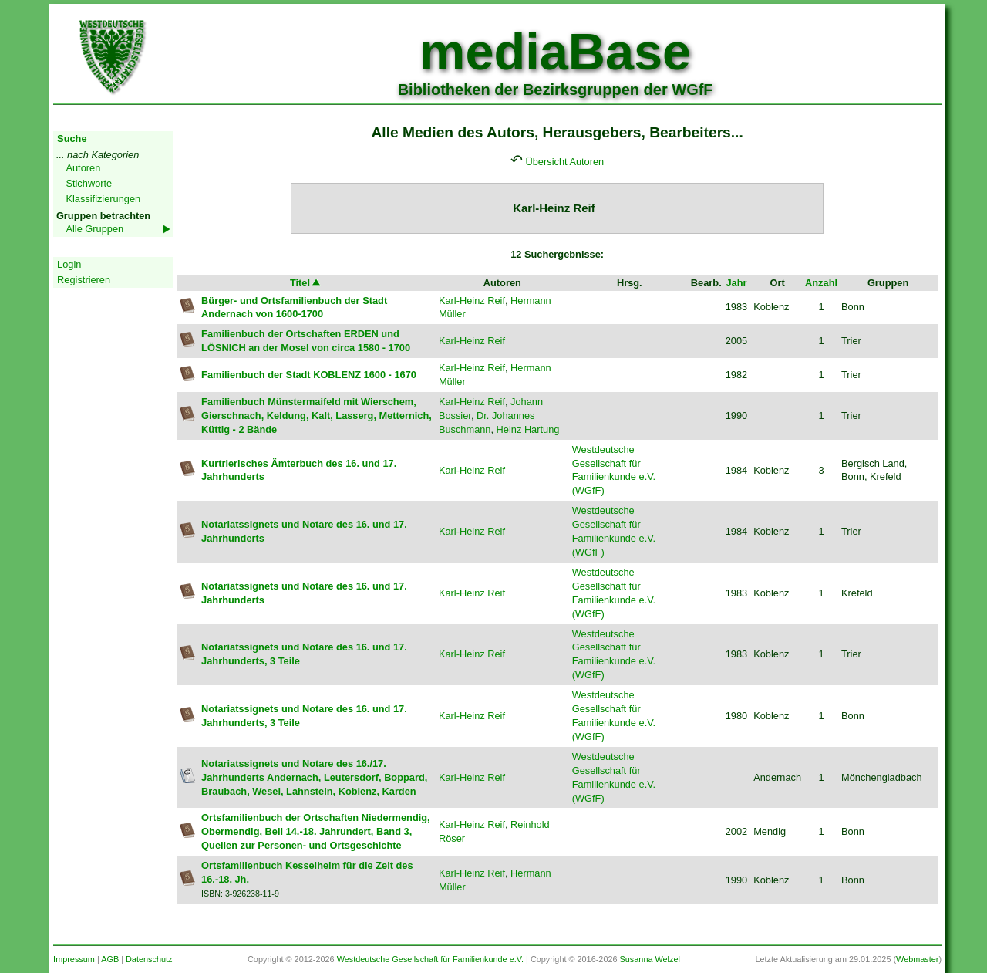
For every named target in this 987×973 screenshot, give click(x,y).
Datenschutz (149, 959)
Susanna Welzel (650, 959)
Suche (71, 138)
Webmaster (917, 959)
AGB (110, 959)
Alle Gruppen (94, 229)
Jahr (736, 283)
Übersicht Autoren (565, 161)
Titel (306, 283)
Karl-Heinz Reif (472, 300)
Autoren (83, 168)
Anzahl (821, 283)
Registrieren (83, 279)
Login (69, 264)
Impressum (74, 959)
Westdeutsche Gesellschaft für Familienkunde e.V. (430, 959)
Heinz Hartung (528, 429)
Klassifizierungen (103, 198)
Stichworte (89, 183)
